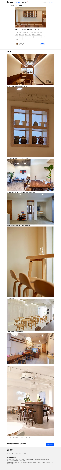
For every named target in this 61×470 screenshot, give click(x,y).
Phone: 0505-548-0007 (38, 459)
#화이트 (17, 36)
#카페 (17, 32)
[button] (53, 56)
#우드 (21, 36)
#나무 (25, 39)
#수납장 (33, 34)
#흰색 (31, 36)
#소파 (32, 32)
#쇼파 (17, 34)
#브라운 (43, 36)
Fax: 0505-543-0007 (46, 459)
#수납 (30, 34)
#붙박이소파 (36, 32)
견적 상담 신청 (50, 444)
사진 (16, 5)
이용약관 (12, 453)
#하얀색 (35, 36)
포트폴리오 (12, 5)
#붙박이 (41, 32)
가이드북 (20, 5)
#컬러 (39, 36)
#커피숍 (24, 32)
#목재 (28, 39)
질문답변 (24, 2)
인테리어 (18, 2)
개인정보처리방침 (18, 453)
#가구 (28, 32)
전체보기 (42, 43)
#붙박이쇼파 (21, 34)
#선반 (26, 34)
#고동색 (20, 39)
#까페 (20, 32)
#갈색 (17, 39)
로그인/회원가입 (50, 2)
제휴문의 (44, 2)
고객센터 (8, 453)
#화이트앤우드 (26, 36)
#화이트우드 (39, 34)
